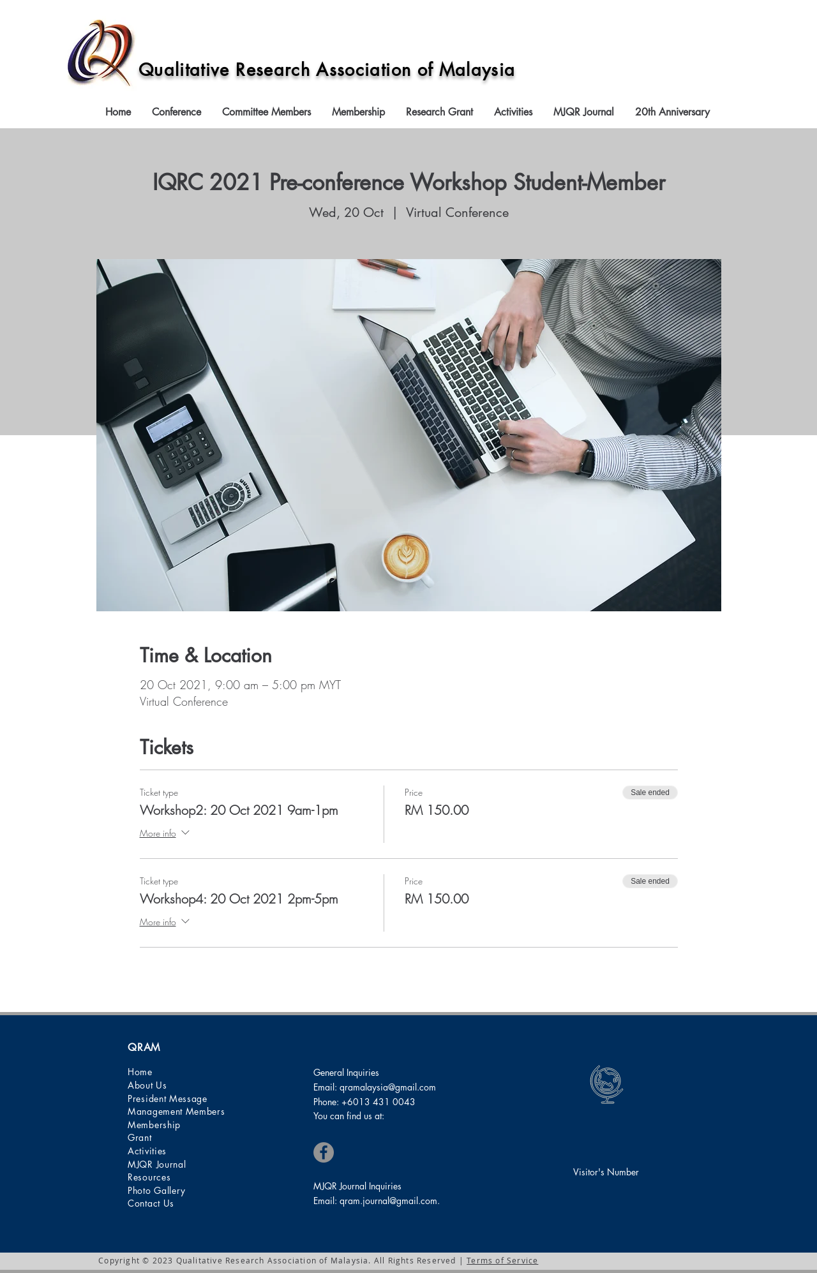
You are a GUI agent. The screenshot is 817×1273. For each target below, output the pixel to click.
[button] (177, 112)
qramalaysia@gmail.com (388, 1087)
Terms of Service (502, 1260)
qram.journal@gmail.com (388, 1201)
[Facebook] (323, 1152)
